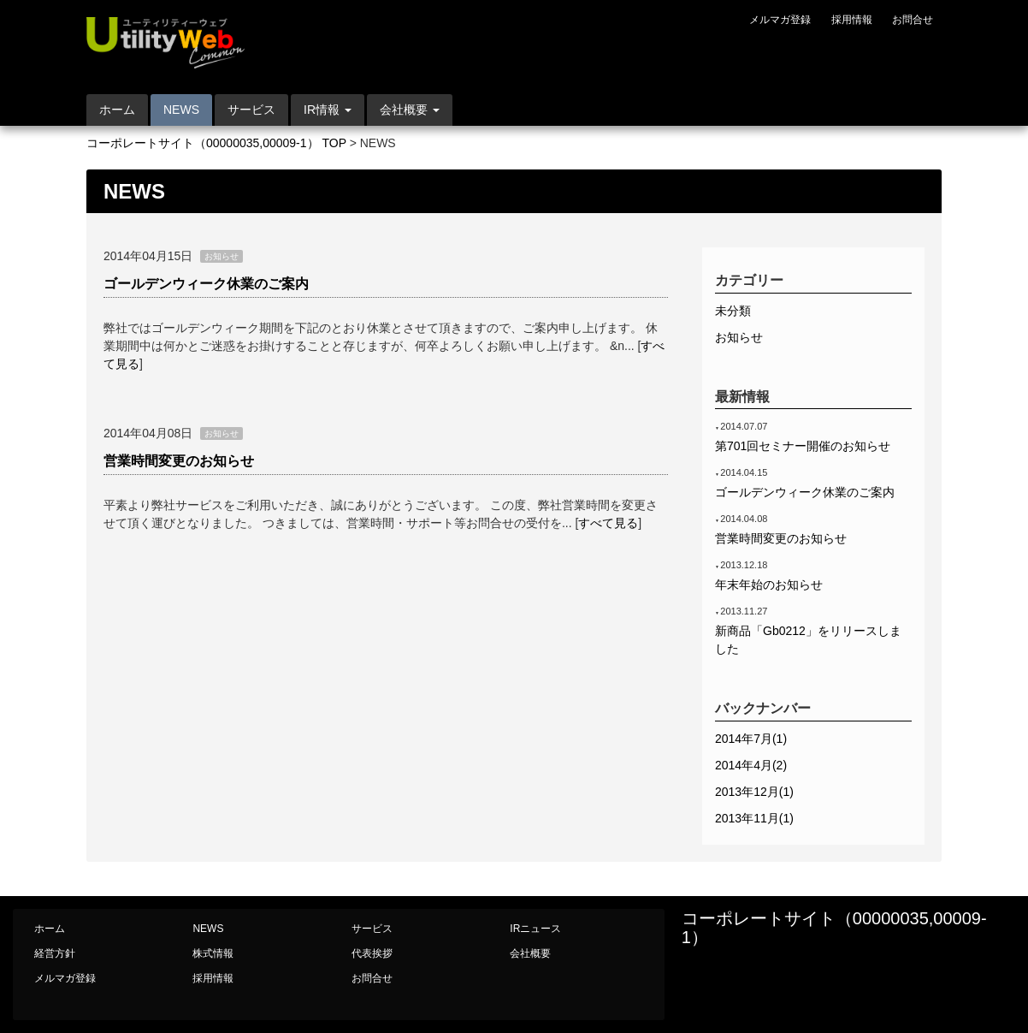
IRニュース (535, 929)
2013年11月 (754, 818)
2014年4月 (751, 765)
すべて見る (608, 523)
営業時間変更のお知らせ (178, 461)
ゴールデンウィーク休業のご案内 (206, 283)
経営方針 (54, 953)
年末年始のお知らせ (769, 584)
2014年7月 (751, 738)
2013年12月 (754, 791)
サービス (251, 109)
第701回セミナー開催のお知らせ (802, 446)
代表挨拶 (372, 953)
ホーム (117, 109)
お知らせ (739, 337)
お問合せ (912, 20)
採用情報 (851, 20)
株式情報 (212, 953)
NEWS (181, 109)
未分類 (733, 311)
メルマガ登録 (780, 20)
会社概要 (530, 953)
